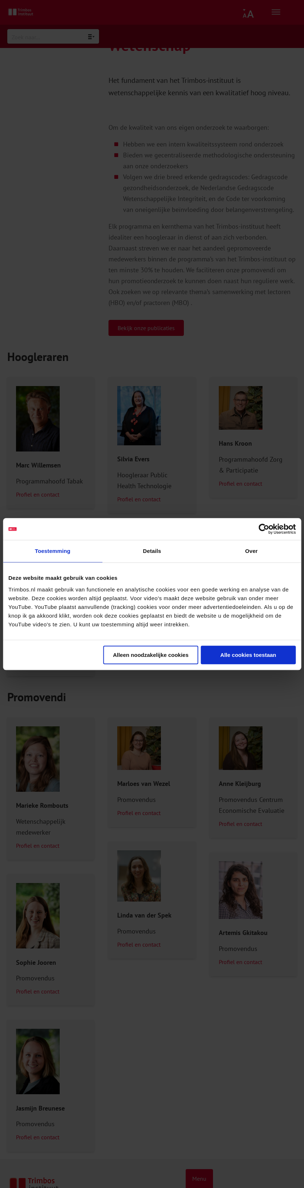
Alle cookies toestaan (248, 655)
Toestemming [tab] (53, 551)
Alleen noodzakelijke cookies (151, 655)
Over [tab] (251, 551)
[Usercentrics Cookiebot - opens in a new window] (264, 528)
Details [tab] (152, 551)
